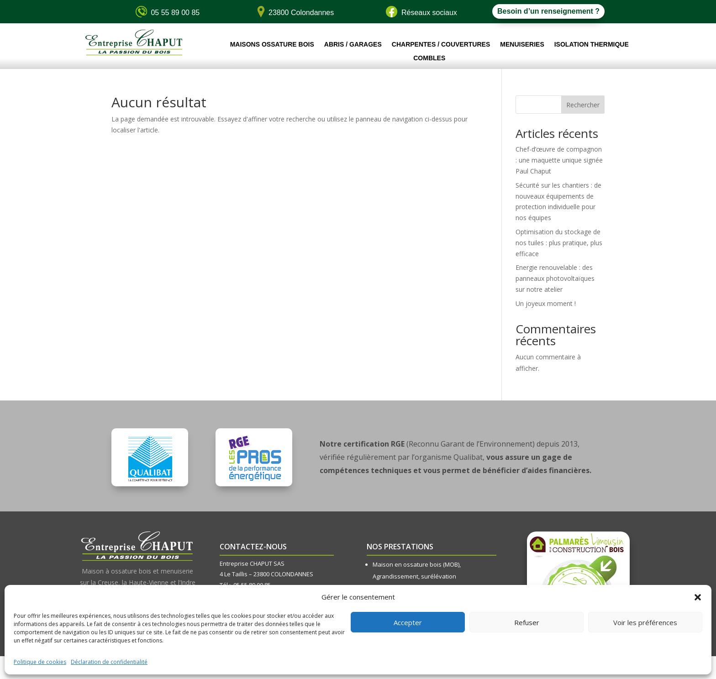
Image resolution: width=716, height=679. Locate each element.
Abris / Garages (353, 44)
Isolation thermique (591, 44)
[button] (697, 597)
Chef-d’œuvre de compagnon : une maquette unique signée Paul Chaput (559, 160)
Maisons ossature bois (272, 44)
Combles (429, 58)
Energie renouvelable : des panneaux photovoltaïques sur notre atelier (555, 278)
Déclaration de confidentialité (109, 662)
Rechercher (583, 104)
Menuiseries (522, 44)
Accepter (408, 622)
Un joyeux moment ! (546, 303)
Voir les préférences (645, 622)
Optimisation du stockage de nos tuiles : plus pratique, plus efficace (559, 242)
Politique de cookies (40, 662)
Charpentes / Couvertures (441, 44)
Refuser (526, 622)
